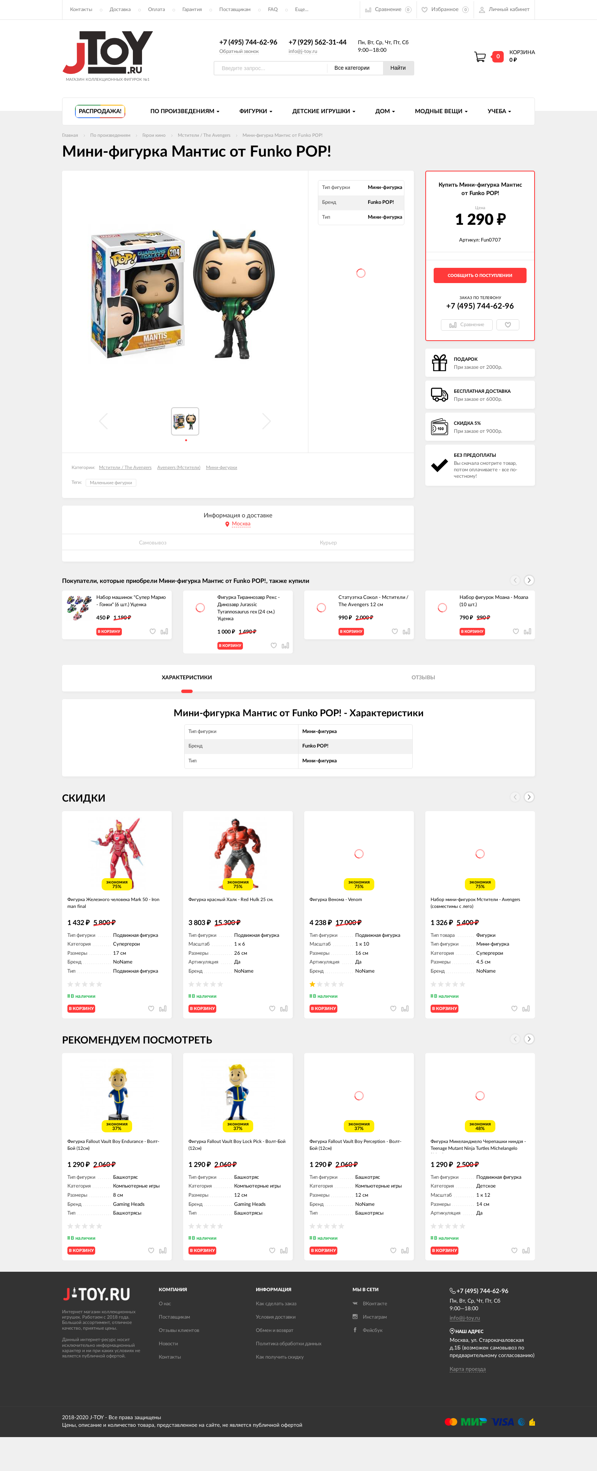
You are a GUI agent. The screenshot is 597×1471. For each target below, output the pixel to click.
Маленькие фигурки (111, 483)
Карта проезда (468, 1403)
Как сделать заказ (276, 1337)
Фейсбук (368, 1364)
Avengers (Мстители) (178, 468)
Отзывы (423, 684)
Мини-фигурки (221, 468)
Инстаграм (370, 1350)
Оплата (156, 9)
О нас (165, 1337)
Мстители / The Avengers (125, 468)
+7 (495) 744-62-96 (248, 43)
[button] (529, 580)
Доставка (120, 9)
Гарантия (192, 9)
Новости (168, 1377)
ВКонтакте (370, 1337)
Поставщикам (235, 9)
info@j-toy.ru (303, 51)
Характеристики (187, 684)
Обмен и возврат (275, 1364)
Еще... (301, 9)
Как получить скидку (280, 1390)
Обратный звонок (239, 51)
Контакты (81, 9)
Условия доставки (275, 1350)
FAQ (273, 9)
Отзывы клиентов (179, 1364)
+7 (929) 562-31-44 (317, 43)
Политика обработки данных (288, 1377)
